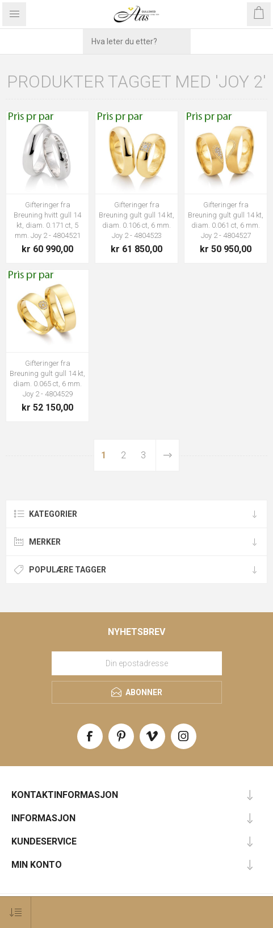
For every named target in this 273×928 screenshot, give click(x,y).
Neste (167, 455)
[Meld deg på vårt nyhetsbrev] (137, 663)
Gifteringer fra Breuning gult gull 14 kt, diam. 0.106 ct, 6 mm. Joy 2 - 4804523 (136, 220)
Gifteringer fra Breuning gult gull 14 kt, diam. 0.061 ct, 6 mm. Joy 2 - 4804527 (225, 220)
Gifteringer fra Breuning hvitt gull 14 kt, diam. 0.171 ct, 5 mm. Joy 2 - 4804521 (47, 220)
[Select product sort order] (15, 912)
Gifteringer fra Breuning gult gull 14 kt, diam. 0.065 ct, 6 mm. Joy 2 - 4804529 (47, 378)
